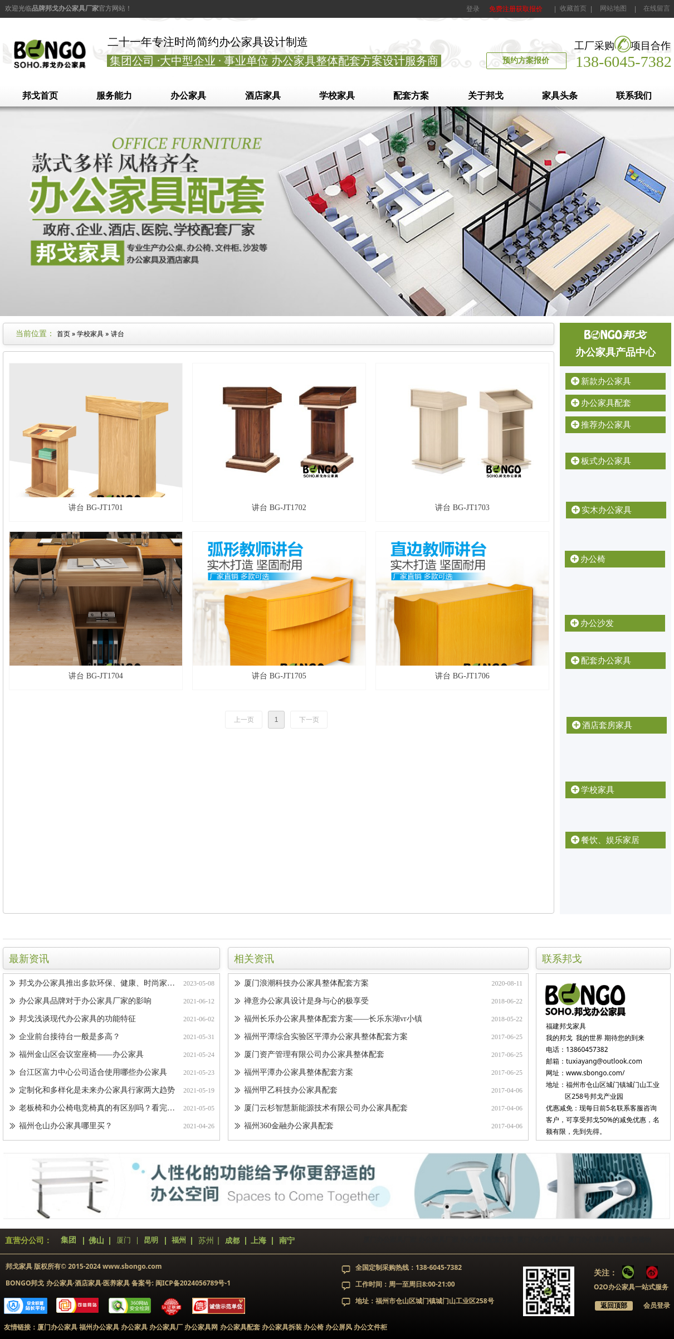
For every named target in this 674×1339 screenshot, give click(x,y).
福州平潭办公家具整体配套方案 (298, 1074)
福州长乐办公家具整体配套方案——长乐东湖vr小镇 (333, 1020)
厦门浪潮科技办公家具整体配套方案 (306, 985)
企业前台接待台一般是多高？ (69, 1038)
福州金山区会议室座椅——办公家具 (81, 1056)
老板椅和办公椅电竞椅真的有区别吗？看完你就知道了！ (99, 1109)
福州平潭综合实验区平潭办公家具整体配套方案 (326, 1038)
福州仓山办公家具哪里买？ (66, 1127)
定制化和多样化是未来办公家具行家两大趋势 (97, 1092)
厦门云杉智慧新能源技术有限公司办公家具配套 (326, 1109)
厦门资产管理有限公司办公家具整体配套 (314, 1056)
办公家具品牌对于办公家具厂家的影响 (85, 1002)
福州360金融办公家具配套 (289, 1127)
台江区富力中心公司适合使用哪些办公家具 (93, 1074)
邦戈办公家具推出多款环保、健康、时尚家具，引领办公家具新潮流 (99, 985)
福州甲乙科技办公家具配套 (291, 1092)
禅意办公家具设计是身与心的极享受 (306, 1002)
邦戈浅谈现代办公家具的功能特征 (77, 1020)
